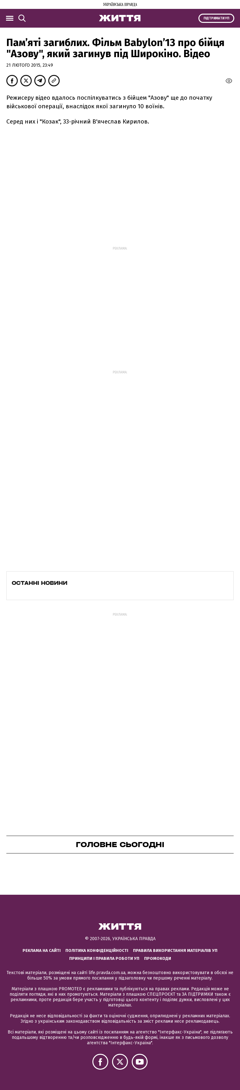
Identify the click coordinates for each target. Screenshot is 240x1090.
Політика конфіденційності (96, 950)
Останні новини (39, 582)
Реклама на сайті (42, 950)
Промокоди (157, 958)
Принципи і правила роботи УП (104, 958)
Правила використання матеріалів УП (175, 950)
